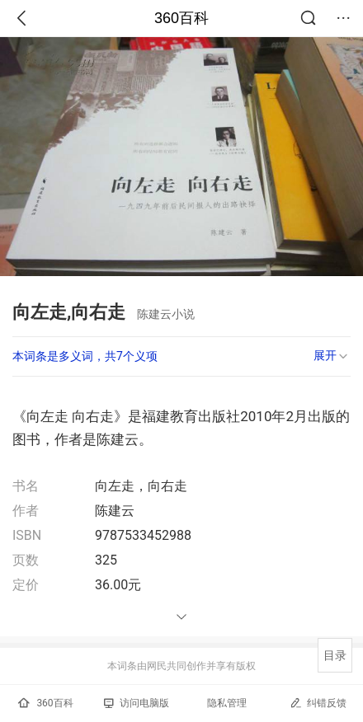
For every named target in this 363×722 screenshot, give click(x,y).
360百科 (181, 18)
